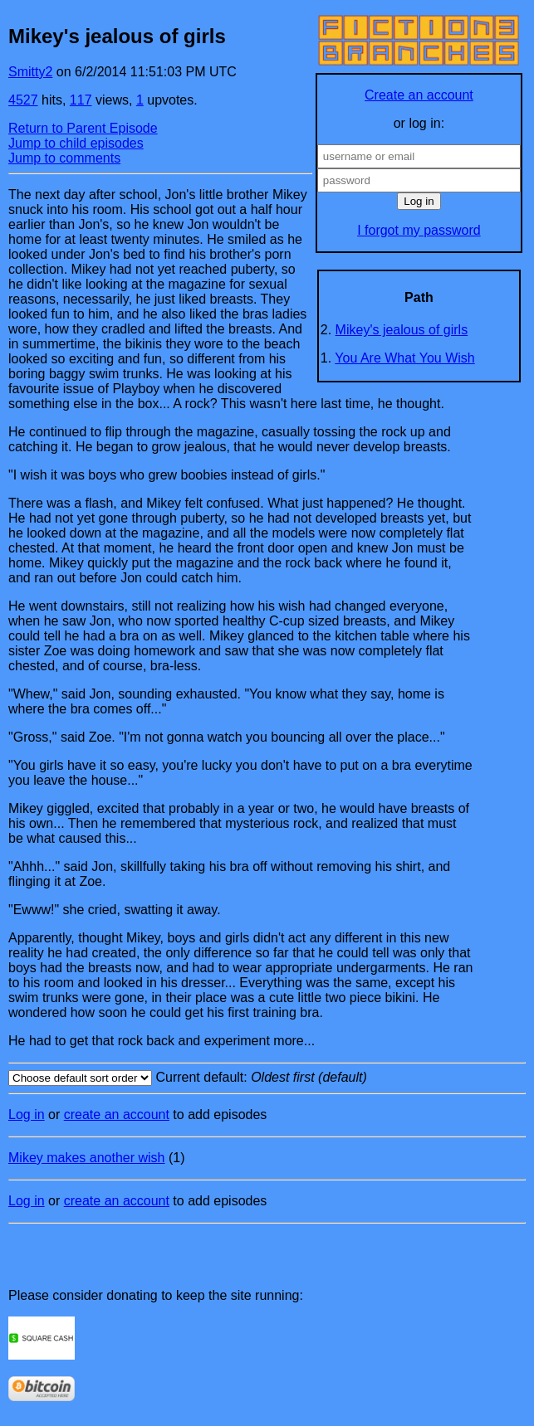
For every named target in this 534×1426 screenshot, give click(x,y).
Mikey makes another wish (86, 1158)
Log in (26, 1114)
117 (81, 100)
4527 (23, 100)
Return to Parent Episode (83, 128)
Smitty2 (30, 72)
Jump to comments (64, 158)
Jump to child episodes (76, 143)
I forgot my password (419, 230)
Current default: (267, 1078)
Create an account (419, 95)
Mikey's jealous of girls (402, 330)
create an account (116, 1114)
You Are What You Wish (404, 358)
